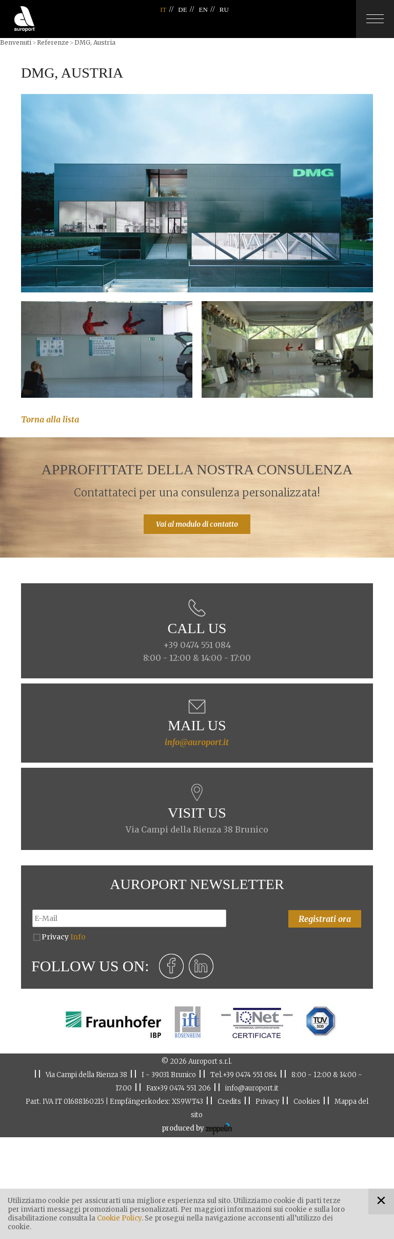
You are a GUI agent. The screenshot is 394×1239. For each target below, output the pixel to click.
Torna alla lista (50, 419)
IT (163, 9)
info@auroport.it (197, 742)
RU (224, 9)
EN (203, 9)
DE (182, 9)
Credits (229, 1101)
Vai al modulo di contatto (197, 524)
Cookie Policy (119, 1218)
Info (78, 936)
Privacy (64, 936)
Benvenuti (15, 42)
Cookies (306, 1101)
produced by (197, 1129)
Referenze (53, 42)
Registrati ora (325, 919)
